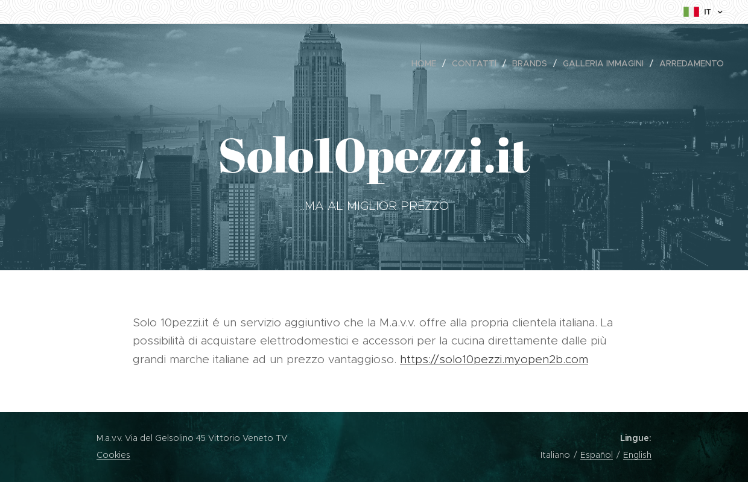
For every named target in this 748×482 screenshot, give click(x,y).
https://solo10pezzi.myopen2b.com (494, 359)
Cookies (113, 454)
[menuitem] (427, 63)
